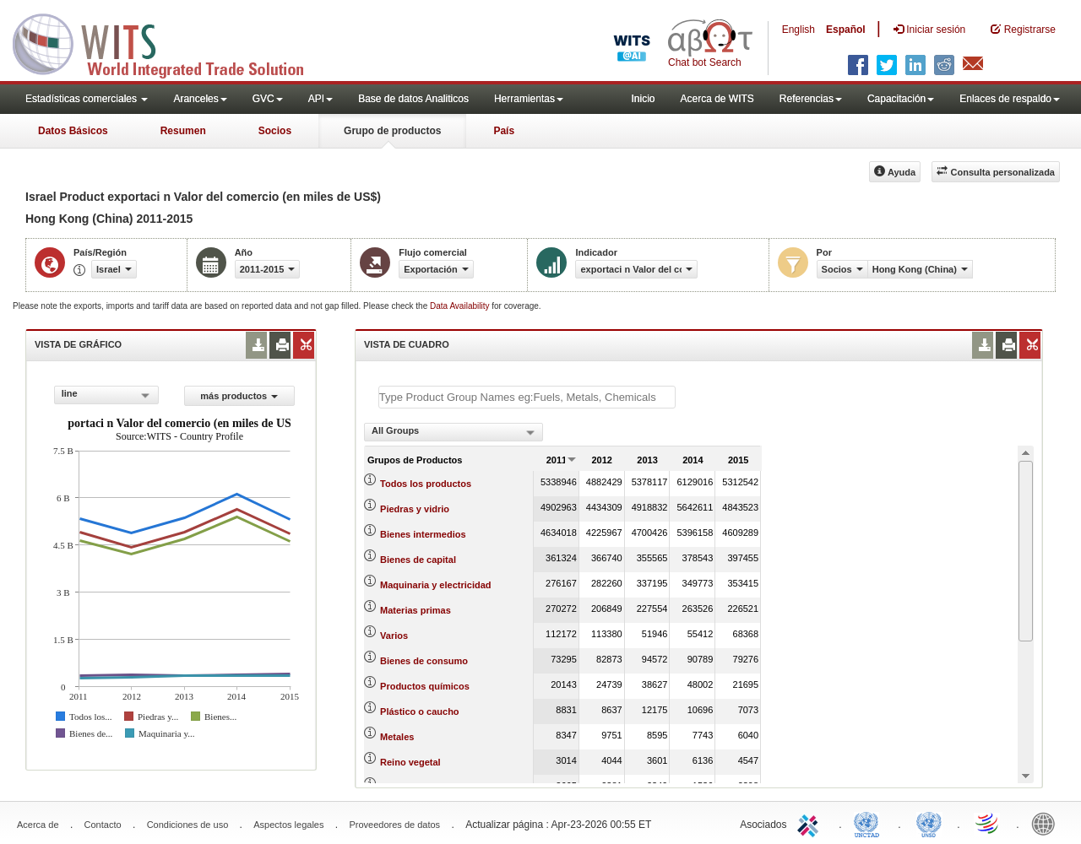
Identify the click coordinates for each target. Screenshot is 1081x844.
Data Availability (461, 306)
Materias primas (415, 610)
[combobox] (106, 395)
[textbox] (527, 397)
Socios (274, 131)
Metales (397, 737)
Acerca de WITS (716, 99)
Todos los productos (425, 484)
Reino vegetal (410, 762)
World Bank (1047, 823)
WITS (169, 42)
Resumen (183, 131)
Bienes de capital (418, 560)
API (320, 99)
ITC (811, 823)
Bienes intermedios (422, 534)
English (798, 29)
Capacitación (900, 99)
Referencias (811, 99)
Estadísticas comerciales (86, 99)
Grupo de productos (392, 131)
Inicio (643, 99)
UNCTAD (870, 823)
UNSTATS (929, 823)
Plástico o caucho (419, 711)
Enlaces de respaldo (1009, 99)
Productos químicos (425, 686)
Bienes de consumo (424, 661)
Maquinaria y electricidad (435, 585)
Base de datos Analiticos (413, 99)
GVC (268, 99)
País (503, 131)
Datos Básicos (73, 131)
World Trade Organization (988, 823)
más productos (239, 396)
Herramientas (528, 99)
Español (846, 29)
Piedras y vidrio (414, 509)
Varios (394, 635)
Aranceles (199, 99)
